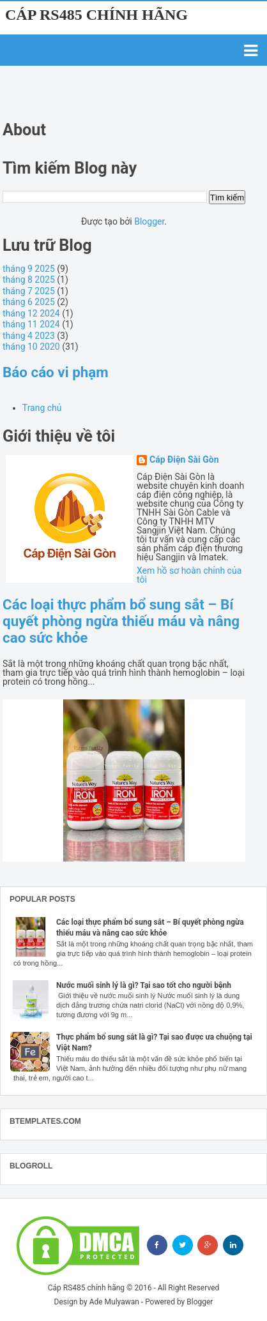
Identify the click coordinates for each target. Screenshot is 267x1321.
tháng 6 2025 (29, 302)
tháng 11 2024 (31, 324)
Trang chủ (42, 408)
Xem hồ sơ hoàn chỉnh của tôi (189, 575)
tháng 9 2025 (29, 269)
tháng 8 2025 (29, 279)
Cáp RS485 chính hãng (96, 14)
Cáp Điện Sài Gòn (184, 460)
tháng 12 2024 (31, 313)
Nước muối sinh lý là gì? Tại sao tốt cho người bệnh (143, 985)
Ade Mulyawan (114, 1301)
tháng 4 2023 (29, 336)
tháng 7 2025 (29, 291)
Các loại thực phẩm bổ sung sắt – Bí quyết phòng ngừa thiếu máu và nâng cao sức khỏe (121, 621)
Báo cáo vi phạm (56, 372)
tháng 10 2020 (31, 346)
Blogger (149, 221)
